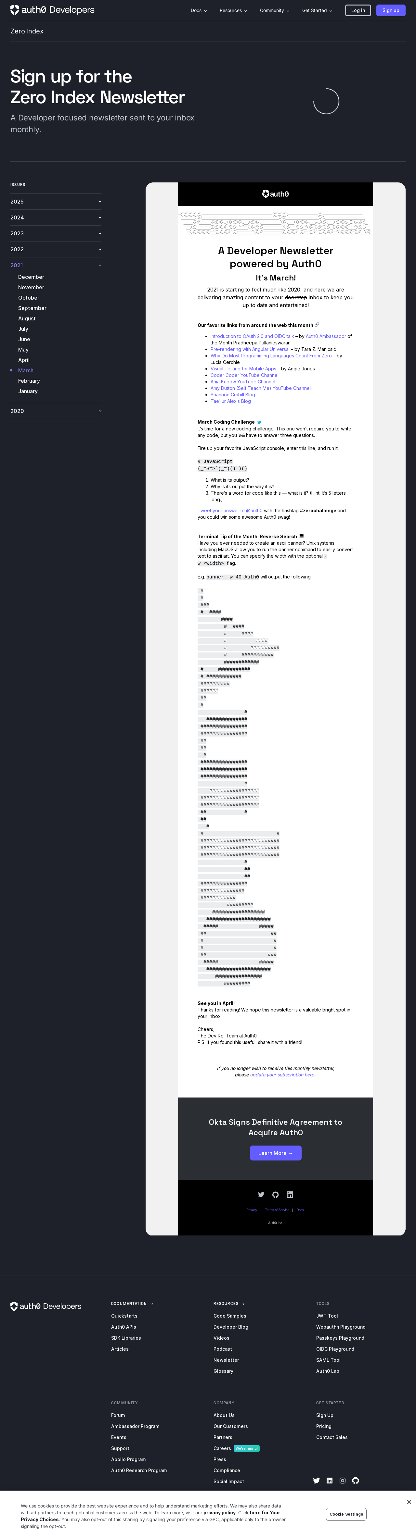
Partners (223, 1437)
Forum (118, 1415)
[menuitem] (199, 10)
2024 (55, 217)
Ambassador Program (135, 1426)
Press (220, 1459)
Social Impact (229, 1481)
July (23, 329)
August (27, 318)
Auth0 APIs (123, 1327)
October (28, 297)
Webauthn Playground (341, 1327)
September (32, 308)
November (31, 287)
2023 (55, 233)
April (24, 360)
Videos (221, 1338)
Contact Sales (332, 1437)
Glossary (223, 1371)
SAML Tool (328, 1360)
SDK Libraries (126, 1338)
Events (118, 1437)
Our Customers (231, 1426)
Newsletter (226, 1360)
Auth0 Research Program (139, 1470)
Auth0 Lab (327, 1371)
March (25, 370)
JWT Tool (327, 1316)
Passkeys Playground (340, 1338)
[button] (358, 10)
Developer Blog (231, 1327)
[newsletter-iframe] (276, 708)
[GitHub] (355, 1485)
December (31, 277)
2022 (55, 249)
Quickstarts (124, 1316)
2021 (55, 265)
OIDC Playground (335, 1349)
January (28, 391)
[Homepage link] (52, 10)
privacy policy (219, 1512)
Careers (222, 1448)
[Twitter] (316, 1485)
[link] (129, 1304)
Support (120, 1448)
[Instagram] (342, 1485)
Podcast (223, 1349)
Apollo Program (128, 1459)
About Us (224, 1415)
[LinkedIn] (329, 1485)
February (29, 381)
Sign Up (324, 1415)
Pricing (324, 1426)
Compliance (227, 1470)
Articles (120, 1349)
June (24, 339)
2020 (55, 411)
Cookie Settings (346, 1514)
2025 (55, 201)
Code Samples (230, 1316)
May (23, 349)
